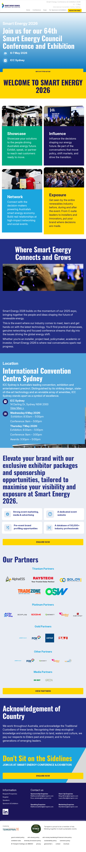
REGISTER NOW (43, 72)
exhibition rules (16, 840)
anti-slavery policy (33, 837)
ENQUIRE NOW (43, 542)
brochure (66, 844)
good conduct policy (17, 837)
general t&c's (48, 844)
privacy (38, 844)
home (28, 10)
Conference (37, 10)
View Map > (17, 408)
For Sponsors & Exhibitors (58, 10)
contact (58, 844)
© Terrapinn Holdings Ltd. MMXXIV (22, 844)
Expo (45, 10)
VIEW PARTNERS (43, 691)
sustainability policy (50, 840)
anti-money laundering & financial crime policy (57, 837)
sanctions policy (65, 840)
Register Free (74, 10)
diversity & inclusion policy (32, 840)
